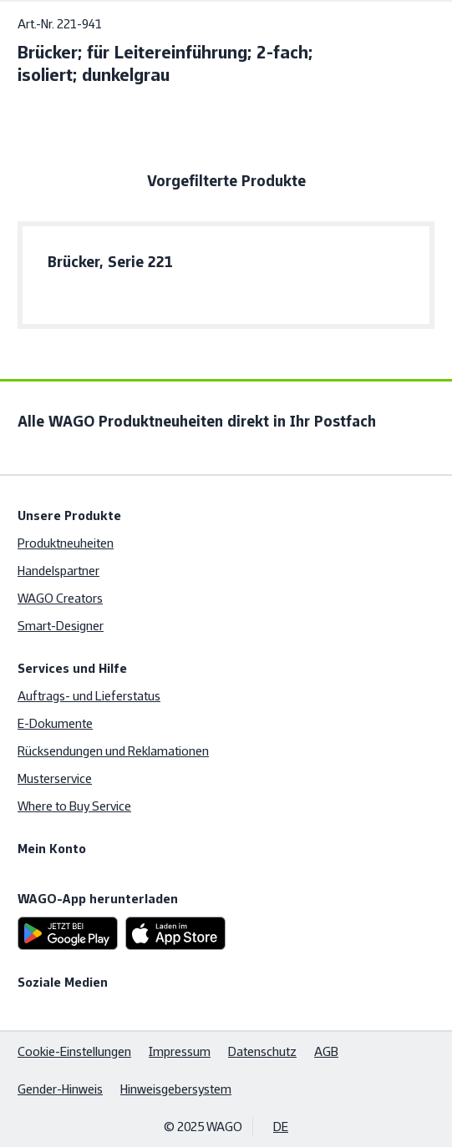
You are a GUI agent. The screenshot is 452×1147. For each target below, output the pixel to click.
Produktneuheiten (66, 543)
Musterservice (55, 778)
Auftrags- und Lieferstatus (89, 696)
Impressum (180, 1051)
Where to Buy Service (74, 806)
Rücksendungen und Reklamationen (113, 751)
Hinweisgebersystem (175, 1089)
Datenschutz (262, 1051)
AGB (326, 1051)
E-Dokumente (55, 723)
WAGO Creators (60, 598)
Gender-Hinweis (60, 1089)
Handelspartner (58, 570)
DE (280, 1126)
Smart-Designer (61, 626)
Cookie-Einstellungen (74, 1051)
